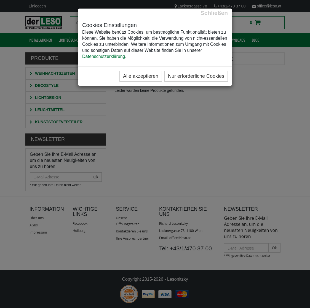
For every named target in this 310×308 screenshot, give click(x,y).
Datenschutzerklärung (103, 56)
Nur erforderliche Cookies (196, 76)
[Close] (214, 13)
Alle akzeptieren (140, 76)
